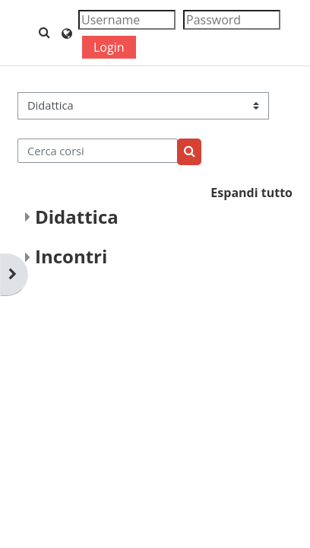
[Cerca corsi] (97, 151)
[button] (45, 32)
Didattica (77, 216)
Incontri (71, 256)
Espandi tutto (251, 192)
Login (109, 47)
